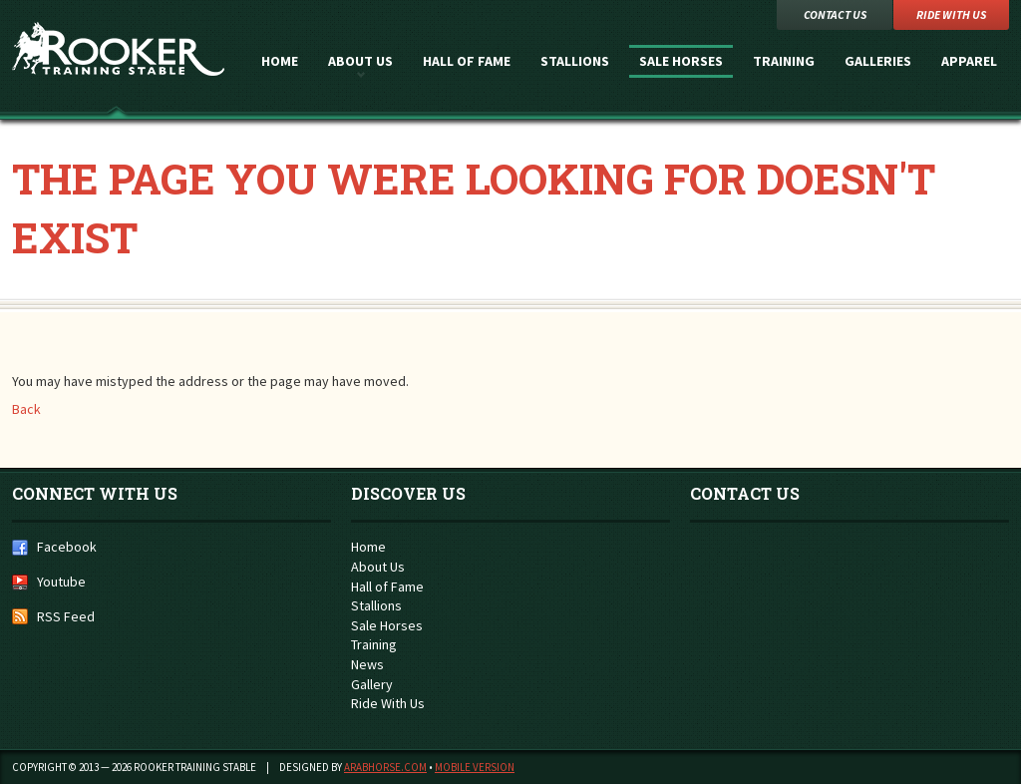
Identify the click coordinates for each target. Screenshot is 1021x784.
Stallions (574, 61)
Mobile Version (474, 767)
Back (26, 409)
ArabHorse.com (385, 767)
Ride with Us (951, 14)
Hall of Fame (466, 61)
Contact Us (835, 14)
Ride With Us (388, 703)
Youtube (61, 581)
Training (784, 61)
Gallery (372, 684)
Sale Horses (681, 61)
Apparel (969, 61)
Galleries (878, 61)
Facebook (67, 547)
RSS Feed (66, 616)
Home (279, 61)
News (367, 664)
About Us (360, 61)
